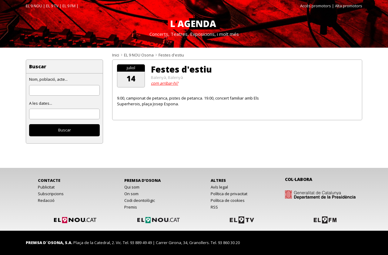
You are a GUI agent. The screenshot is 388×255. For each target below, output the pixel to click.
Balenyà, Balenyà (167, 77)
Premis (130, 207)
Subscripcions (51, 193)
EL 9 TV (52, 5)
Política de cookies (228, 200)
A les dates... (40, 103)
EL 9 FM (68, 5)
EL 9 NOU (34, 5)
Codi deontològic (139, 200)
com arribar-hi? (164, 83)
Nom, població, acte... (48, 79)
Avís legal (219, 187)
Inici (115, 55)
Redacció (46, 200)
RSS (214, 207)
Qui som (131, 187)
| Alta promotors (347, 5)
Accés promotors (315, 5)
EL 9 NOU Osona (139, 55)
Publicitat (46, 187)
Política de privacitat (229, 193)
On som (131, 193)
